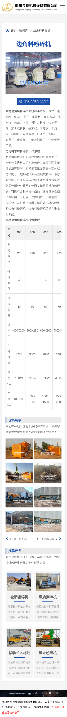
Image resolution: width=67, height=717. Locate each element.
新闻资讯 (25, 30)
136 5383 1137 (41, 707)
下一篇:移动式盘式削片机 (50, 538)
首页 (14, 30)
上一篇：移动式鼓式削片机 (24, 538)
